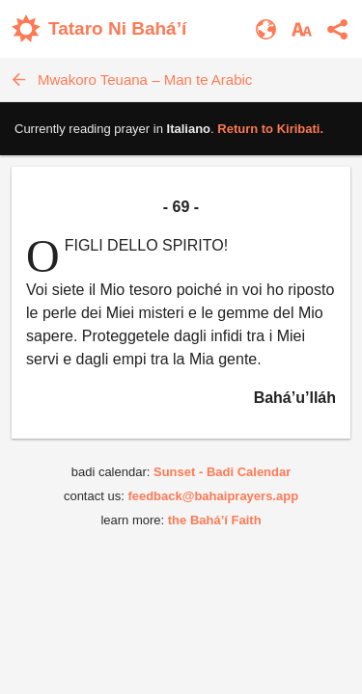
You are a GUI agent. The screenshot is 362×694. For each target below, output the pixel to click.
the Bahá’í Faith (215, 520)
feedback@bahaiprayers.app (212, 496)
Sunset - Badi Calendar (222, 472)
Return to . (270, 128)
